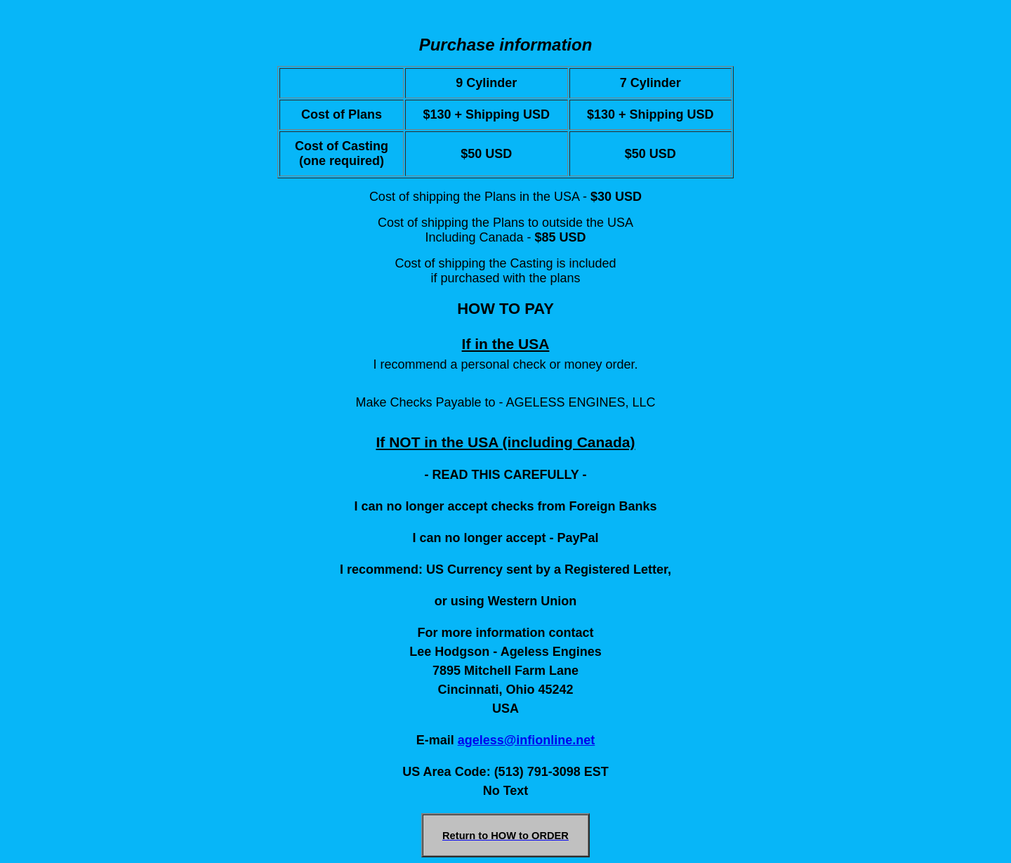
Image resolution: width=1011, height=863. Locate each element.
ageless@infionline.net (526, 740)
